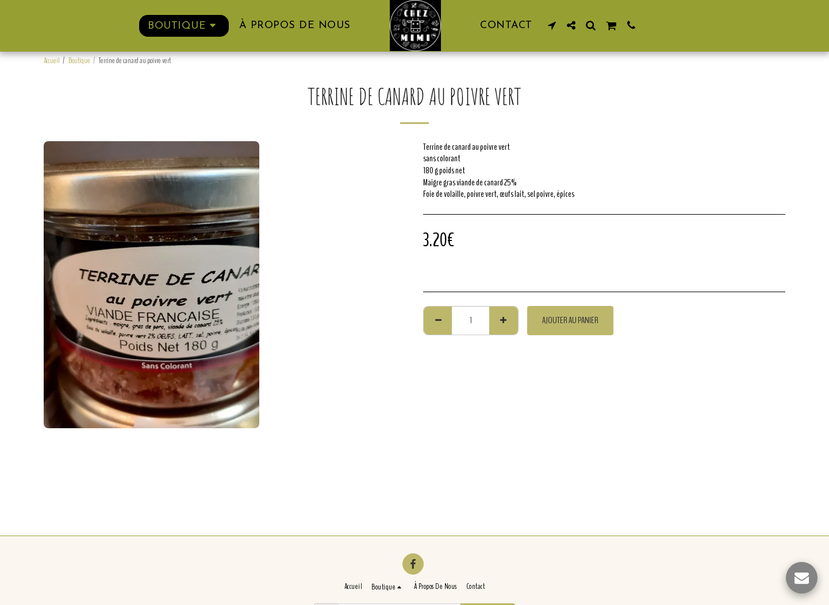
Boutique (79, 61)
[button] (552, 25)
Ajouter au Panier (570, 320)
